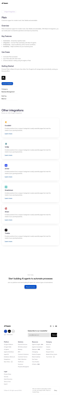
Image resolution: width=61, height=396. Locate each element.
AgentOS (6, 354)
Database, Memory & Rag (10, 356)
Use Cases (35, 359)
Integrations (7, 359)
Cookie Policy (35, 392)
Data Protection (8, 379)
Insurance (20, 364)
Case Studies (35, 361)
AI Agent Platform (8, 344)
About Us (48, 344)
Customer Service (22, 356)
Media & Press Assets (51, 354)
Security (6, 376)
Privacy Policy (7, 374)
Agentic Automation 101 (38, 347)
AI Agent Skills (7, 347)
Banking (20, 349)
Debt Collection (22, 359)
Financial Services (22, 344)
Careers (48, 347)
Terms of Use (7, 381)
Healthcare (21, 361)
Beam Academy (36, 356)
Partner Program (36, 354)
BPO (19, 351)
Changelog (35, 351)
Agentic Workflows (9, 351)
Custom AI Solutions (23, 354)
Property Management (24, 366)
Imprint (5, 384)
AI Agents (6, 349)
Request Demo (50, 351)
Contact (48, 349)
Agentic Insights (36, 344)
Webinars (34, 349)
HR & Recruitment (22, 347)
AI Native (34, 364)
